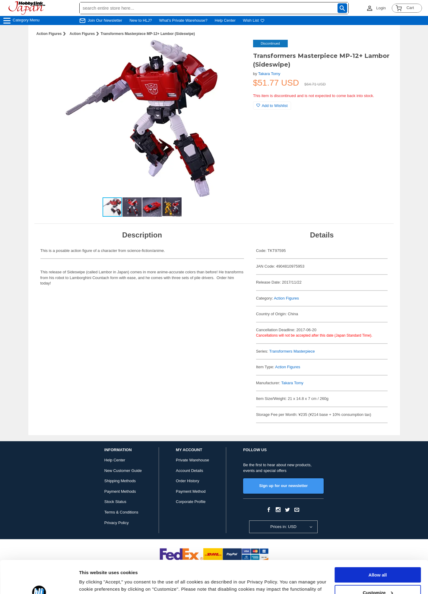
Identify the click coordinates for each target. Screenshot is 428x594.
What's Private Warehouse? (183, 20)
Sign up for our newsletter (283, 485)
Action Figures (49, 34)
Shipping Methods (120, 481)
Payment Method (190, 491)
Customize (378, 561)
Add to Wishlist (272, 105)
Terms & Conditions (121, 512)
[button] (236, 50)
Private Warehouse (192, 460)
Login (381, 8)
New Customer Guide (123, 470)
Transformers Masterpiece (292, 351)
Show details (93, 582)
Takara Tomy (269, 73)
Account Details (189, 470)
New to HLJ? (140, 20)
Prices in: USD (283, 526)
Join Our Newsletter (105, 20)
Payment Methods (120, 491)
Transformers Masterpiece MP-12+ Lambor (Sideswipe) (148, 34)
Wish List (254, 20)
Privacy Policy (116, 522)
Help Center (225, 20)
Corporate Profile (190, 501)
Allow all (378, 544)
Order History (187, 481)
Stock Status (115, 501)
